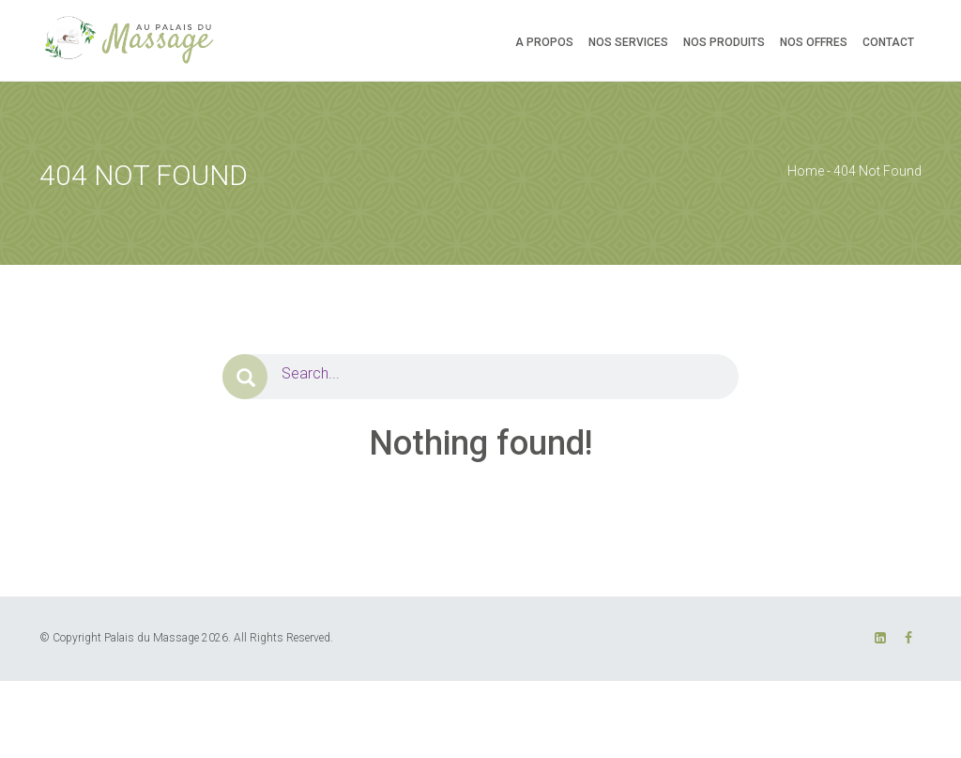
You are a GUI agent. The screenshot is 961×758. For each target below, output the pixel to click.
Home (805, 170)
